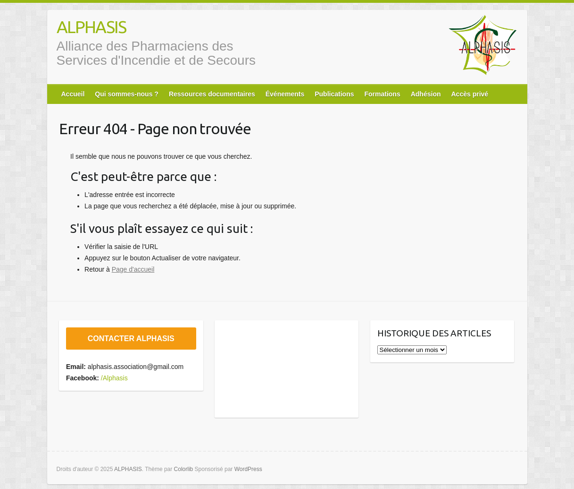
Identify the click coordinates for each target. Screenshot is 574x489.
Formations (382, 94)
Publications (334, 94)
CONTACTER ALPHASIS (131, 339)
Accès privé (469, 94)
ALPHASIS (91, 26)
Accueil (73, 94)
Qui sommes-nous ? (126, 94)
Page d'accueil (133, 269)
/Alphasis (114, 378)
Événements (285, 94)
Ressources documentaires (212, 94)
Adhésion (426, 94)
